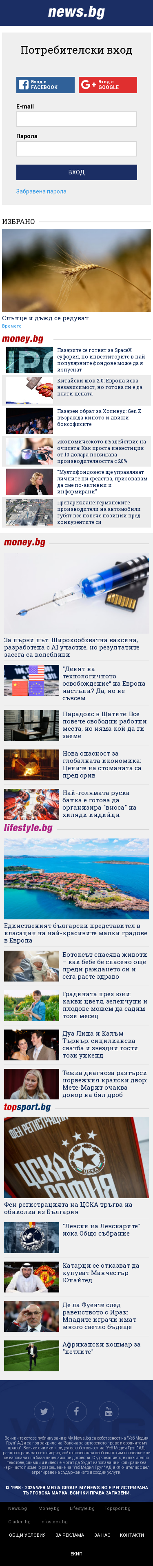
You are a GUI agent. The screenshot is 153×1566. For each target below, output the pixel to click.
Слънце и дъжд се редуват (45, 318)
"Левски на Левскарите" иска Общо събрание (101, 1229)
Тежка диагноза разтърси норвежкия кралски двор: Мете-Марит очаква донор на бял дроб (104, 1083)
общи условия (27, 1535)
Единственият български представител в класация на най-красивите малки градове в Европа (75, 932)
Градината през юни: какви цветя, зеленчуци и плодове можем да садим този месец (105, 1004)
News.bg (17, 1508)
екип (76, 1554)
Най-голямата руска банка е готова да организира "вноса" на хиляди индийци (99, 803)
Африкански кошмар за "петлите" (101, 1347)
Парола (27, 136)
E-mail (25, 106)
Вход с (45, 85)
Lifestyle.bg (82, 1508)
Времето (12, 326)
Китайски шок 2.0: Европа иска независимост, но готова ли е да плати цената (99, 387)
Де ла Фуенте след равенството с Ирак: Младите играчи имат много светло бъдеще (99, 1315)
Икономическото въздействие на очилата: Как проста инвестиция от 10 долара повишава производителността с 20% (101, 451)
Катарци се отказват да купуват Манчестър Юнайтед (101, 1273)
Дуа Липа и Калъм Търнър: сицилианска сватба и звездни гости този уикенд (100, 1044)
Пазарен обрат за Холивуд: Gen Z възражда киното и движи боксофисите (99, 417)
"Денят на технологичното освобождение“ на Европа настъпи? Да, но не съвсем (104, 683)
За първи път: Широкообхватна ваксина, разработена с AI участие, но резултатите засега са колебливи (72, 647)
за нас (102, 1535)
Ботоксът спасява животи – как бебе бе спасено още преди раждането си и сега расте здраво (104, 965)
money (27, 339)
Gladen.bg (19, 1522)
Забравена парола (41, 191)
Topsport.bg (117, 1508)
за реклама (69, 1535)
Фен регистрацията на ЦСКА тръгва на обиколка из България (68, 1208)
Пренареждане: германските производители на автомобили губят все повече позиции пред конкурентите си (99, 512)
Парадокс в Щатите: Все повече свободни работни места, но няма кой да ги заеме (104, 724)
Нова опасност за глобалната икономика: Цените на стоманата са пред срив (102, 764)
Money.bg (49, 1508)
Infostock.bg (54, 1522)
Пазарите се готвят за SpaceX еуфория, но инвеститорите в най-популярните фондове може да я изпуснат (102, 360)
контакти (132, 1535)
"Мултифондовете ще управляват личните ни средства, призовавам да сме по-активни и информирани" (102, 482)
